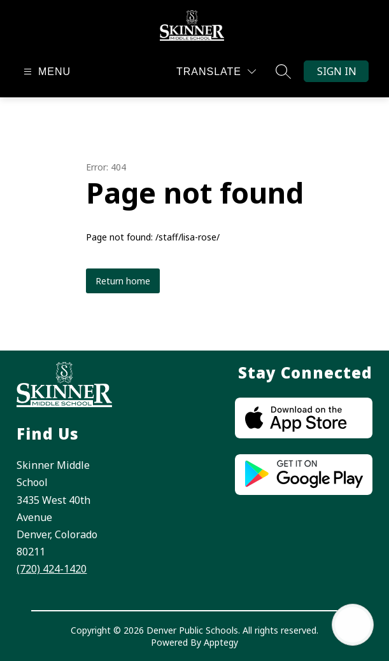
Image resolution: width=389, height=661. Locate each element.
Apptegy (221, 642)
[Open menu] (45, 72)
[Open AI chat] (353, 625)
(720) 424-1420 (52, 569)
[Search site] (283, 71)
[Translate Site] (216, 72)
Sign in (337, 71)
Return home (122, 281)
